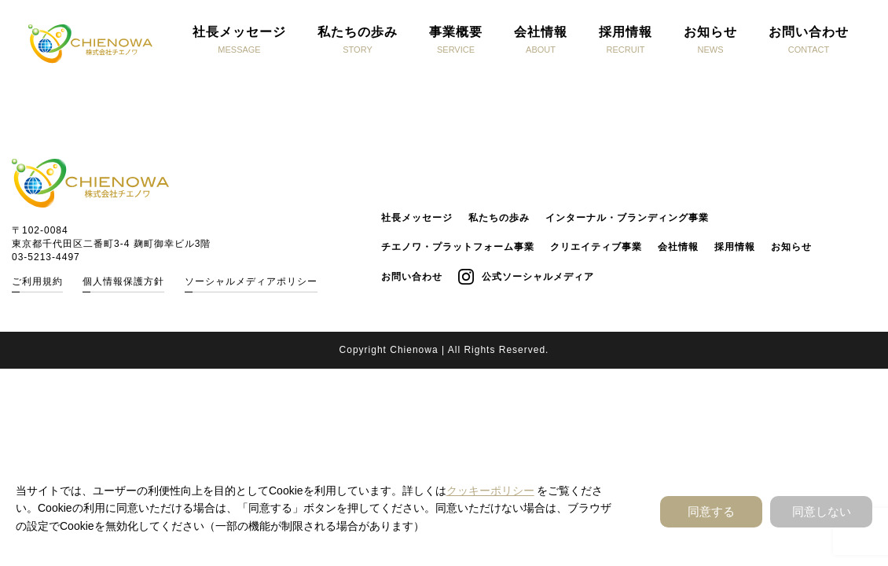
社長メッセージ (417, 217)
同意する (711, 511)
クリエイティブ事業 (596, 246)
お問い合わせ (411, 276)
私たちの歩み (499, 217)
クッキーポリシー (490, 490)
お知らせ (791, 246)
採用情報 (734, 246)
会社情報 (678, 246)
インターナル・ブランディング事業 (627, 217)
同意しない (821, 511)
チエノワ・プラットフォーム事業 (457, 246)
